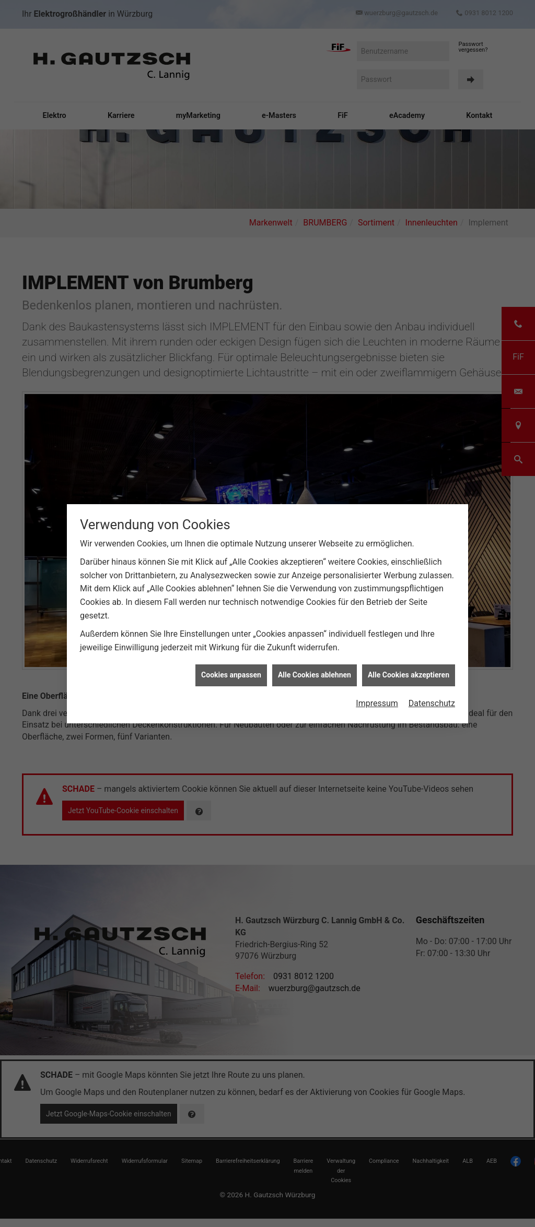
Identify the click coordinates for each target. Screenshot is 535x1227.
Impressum (377, 703)
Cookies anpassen (231, 675)
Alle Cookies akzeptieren (408, 675)
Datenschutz (432, 703)
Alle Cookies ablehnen (314, 675)
